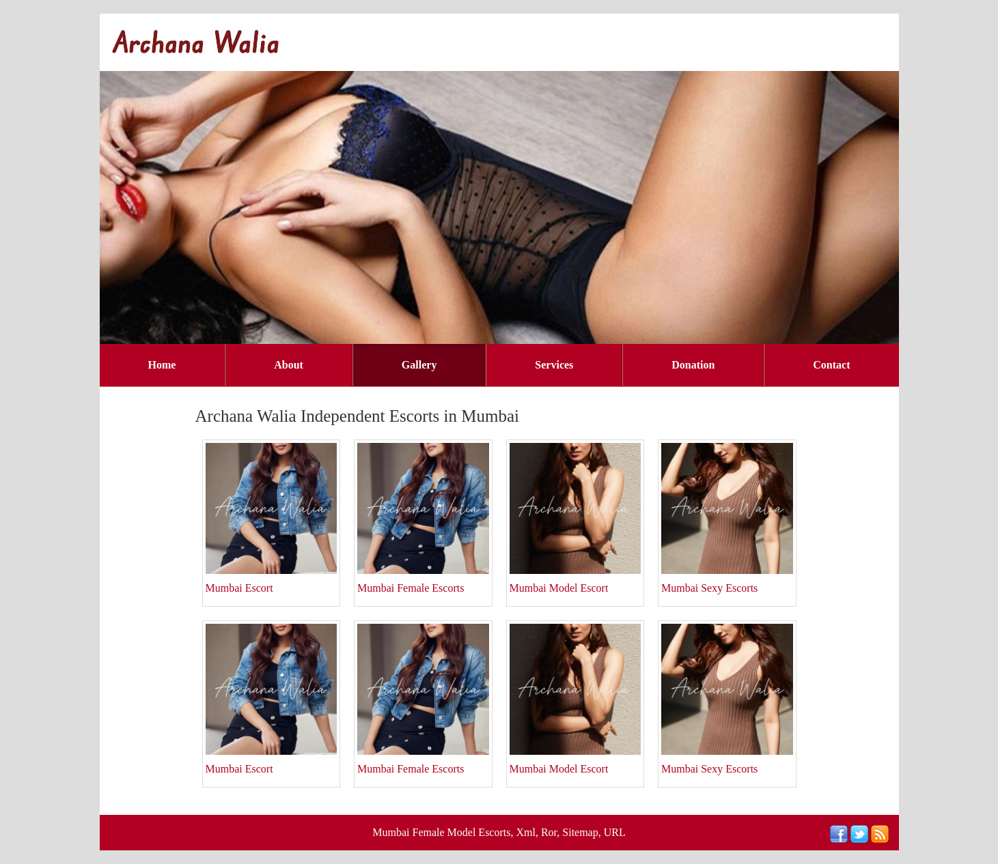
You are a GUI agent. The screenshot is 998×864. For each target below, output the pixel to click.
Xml (525, 832)
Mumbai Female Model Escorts (441, 832)
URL (615, 832)
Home (162, 365)
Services (554, 365)
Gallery (419, 365)
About (288, 365)
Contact (831, 365)
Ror (549, 832)
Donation (693, 365)
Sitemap (580, 832)
